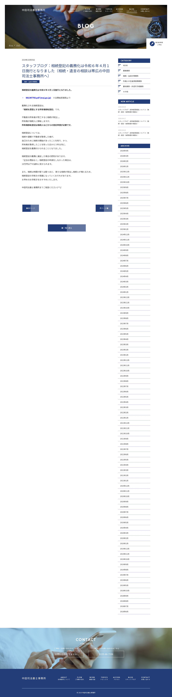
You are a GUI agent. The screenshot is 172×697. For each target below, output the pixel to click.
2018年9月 (124, 596)
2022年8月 (124, 381)
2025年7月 (124, 198)
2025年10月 (124, 182)
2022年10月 (124, 370)
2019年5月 (124, 585)
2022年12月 (124, 360)
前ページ (30, 208)
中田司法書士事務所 (33, 10)
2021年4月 (124, 465)
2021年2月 (124, 475)
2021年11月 (124, 428)
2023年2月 (124, 349)
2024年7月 (124, 260)
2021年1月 (124, 480)
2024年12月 (124, 234)
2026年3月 (124, 156)
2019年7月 (124, 575)
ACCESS (119, 10)
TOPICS (109, 10)
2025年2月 (124, 224)
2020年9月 (124, 501)
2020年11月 (124, 491)
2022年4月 (124, 402)
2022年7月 (124, 386)
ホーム (11, 45)
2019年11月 (124, 554)
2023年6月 (124, 328)
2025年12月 (124, 171)
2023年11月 (124, 302)
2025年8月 (124, 192)
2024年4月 (124, 276)
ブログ (18, 45)
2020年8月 (124, 507)
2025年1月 (124, 229)
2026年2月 (124, 161)
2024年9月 (124, 250)
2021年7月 (124, 449)
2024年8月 (124, 255)
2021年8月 (124, 444)
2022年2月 (124, 412)
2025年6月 (124, 203)
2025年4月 (124, 213)
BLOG (132, 10)
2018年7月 (124, 606)
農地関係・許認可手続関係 (133, 86)
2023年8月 (124, 318)
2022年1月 (124, 418)
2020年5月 (124, 522)
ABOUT (74, 10)
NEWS (125, 65)
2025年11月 (124, 177)
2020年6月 (124, 517)
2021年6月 (124, 454)
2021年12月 (124, 423)
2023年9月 (124, 313)
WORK (99, 10)
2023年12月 (124, 297)
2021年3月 (124, 470)
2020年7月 (124, 512)
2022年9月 (124, 376)
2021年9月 (124, 438)
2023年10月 (124, 308)
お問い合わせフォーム (66, 654)
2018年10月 (124, 590)
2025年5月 (124, 208)
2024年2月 (124, 287)
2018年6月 (124, 611)
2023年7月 (124, 323)
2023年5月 (124, 334)
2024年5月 (124, 271)
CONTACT (145, 10)
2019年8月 (124, 569)
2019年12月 (124, 548)
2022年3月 (124, 407)
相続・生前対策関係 (130, 76)
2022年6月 (124, 391)
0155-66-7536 (106, 654)
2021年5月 (124, 459)
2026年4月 (124, 150)
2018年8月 (124, 601)
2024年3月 (124, 281)
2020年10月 (124, 496)
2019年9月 (124, 564)
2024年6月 (124, 266)
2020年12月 (124, 486)
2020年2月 (124, 538)
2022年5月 (124, 397)
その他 (125, 91)
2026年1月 (124, 166)
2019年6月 (124, 580)
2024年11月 (124, 239)
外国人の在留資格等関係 (132, 81)
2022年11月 (124, 365)
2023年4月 (124, 339)
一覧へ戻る (67, 228)
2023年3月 (124, 344)
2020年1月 (124, 543)
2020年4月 (124, 527)
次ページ (104, 208)
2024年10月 (124, 245)
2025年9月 (124, 187)
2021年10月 (124, 433)
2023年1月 (124, 355)
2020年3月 (124, 533)
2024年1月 (124, 292)
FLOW (87, 10)
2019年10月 (124, 559)
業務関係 (126, 70)
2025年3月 (124, 219)
